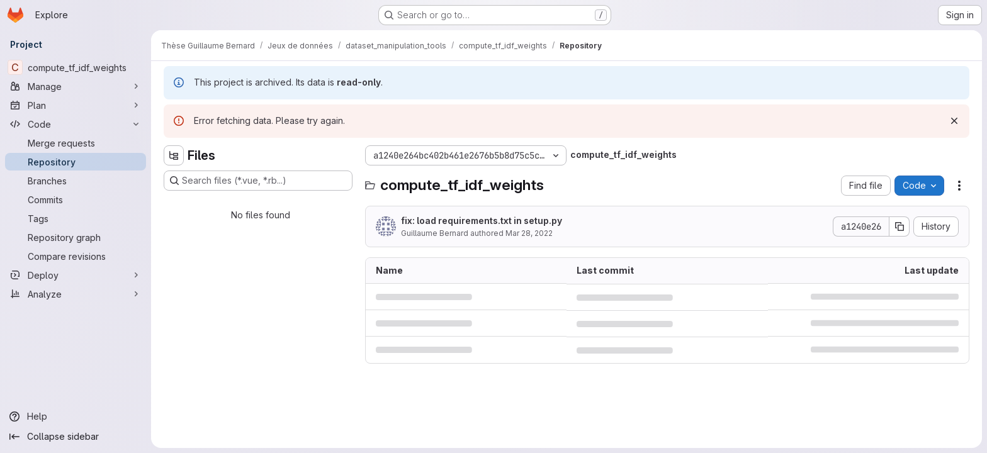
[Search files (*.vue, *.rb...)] (258, 181)
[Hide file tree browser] (174, 155)
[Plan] (75, 105)
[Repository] (75, 162)
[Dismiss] (954, 120)
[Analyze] (75, 294)
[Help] (75, 416)
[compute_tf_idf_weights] (75, 67)
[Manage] (75, 86)
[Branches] (75, 180)
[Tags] (75, 218)
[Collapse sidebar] (75, 436)
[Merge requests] (75, 143)
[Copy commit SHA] (899, 226)
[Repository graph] (75, 237)
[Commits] (75, 199)
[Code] (75, 124)
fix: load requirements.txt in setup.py (481, 220)
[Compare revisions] (75, 256)
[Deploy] (75, 275)
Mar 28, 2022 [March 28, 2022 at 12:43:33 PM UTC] (529, 233)
